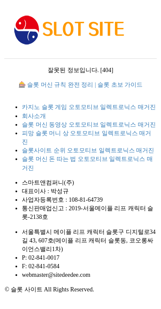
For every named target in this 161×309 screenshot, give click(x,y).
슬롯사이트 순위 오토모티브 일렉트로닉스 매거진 (88, 150)
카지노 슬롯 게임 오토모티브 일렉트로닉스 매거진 (89, 107)
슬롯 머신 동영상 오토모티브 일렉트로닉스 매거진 (89, 124)
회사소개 (34, 116)
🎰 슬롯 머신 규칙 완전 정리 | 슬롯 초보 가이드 (80, 85)
